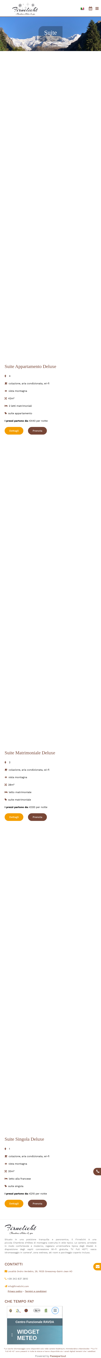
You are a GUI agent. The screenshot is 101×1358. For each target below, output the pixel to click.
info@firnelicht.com (18, 1286)
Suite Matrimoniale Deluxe (30, 752)
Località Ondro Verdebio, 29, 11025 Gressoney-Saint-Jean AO (40, 1271)
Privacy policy (15, 1291)
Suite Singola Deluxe (24, 1139)
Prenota (37, 430)
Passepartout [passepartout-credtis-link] (58, 1356)
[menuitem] (82, 8)
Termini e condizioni (36, 1291)
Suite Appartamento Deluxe (30, 366)
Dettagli (14, 430)
